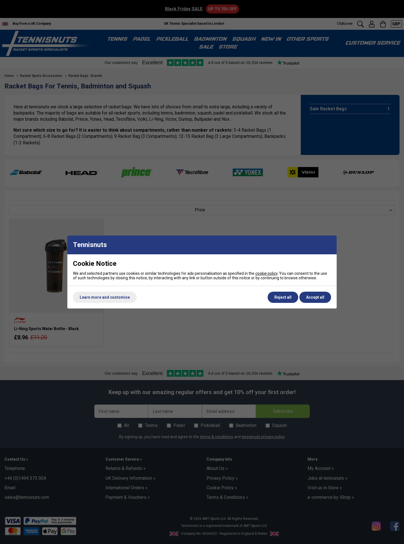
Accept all (315, 297)
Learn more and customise (105, 297)
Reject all (282, 297)
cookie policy (266, 273)
